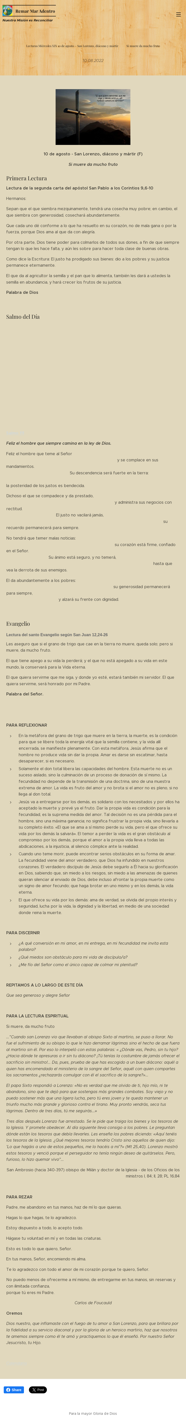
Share (13, 1390)
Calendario (16, 1363)
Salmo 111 (15, 432)
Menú (178, 14)
